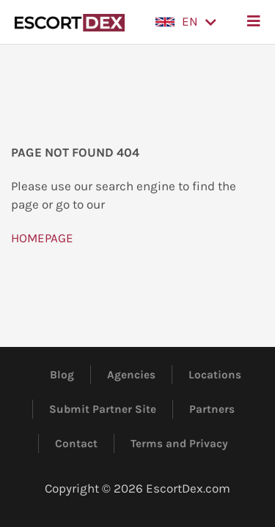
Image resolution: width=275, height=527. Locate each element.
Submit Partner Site (102, 409)
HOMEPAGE (42, 238)
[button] (185, 21)
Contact (76, 443)
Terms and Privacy (179, 443)
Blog (62, 374)
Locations (214, 374)
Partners (212, 409)
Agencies (131, 374)
